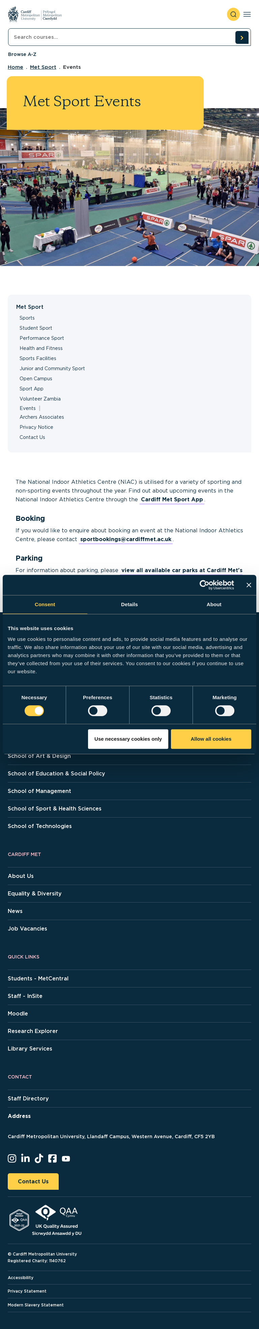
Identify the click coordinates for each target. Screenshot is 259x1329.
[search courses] (241, 37)
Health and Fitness (41, 348)
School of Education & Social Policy (56, 773)
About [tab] (214, 604)
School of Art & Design (39, 756)
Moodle (18, 1013)
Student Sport (36, 328)
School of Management (39, 791)
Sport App (32, 388)
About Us (21, 876)
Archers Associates (42, 417)
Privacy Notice (36, 427)
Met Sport (43, 67)
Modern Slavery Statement (36, 1304)
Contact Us (32, 437)
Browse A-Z (22, 54)
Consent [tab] (45, 604)
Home (15, 67)
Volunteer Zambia (40, 399)
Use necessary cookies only (128, 739)
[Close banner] (249, 585)
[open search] (233, 14)
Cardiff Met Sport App (172, 499)
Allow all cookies (211, 739)
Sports (27, 318)
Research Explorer (33, 1031)
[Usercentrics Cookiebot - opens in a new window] (204, 585)
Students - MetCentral (38, 978)
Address (19, 1116)
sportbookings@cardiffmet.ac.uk (125, 539)
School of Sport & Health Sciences (55, 808)
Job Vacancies (27, 928)
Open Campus (36, 378)
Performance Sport (42, 338)
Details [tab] (129, 604)
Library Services (30, 1048)
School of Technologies (40, 826)
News (15, 911)
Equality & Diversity (35, 893)
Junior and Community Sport (52, 368)
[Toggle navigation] (247, 14)
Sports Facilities (38, 358)
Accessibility (20, 1277)
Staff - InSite (25, 996)
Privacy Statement (27, 1291)
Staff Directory (28, 1098)
